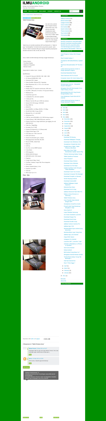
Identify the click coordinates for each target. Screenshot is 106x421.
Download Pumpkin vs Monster (72, 176)
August (66, 128)
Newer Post (26, 417)
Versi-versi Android (69, 247)
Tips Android (64, 33)
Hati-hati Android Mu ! (70, 260)
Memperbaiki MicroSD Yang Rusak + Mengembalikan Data (71, 93)
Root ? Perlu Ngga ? (69, 263)
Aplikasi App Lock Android (71, 234)
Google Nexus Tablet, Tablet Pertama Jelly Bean (71, 147)
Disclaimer (42, 11)
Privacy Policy (33, 11)
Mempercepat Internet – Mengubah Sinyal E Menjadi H (70, 84)
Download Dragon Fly (70, 217)
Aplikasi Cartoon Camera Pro (72, 224)
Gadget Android (27, 17)
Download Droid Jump (70, 219)
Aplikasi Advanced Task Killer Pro (73, 191)
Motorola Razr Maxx (69, 187)
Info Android (64, 27)
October (66, 123)
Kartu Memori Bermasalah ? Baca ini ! (71, 48)
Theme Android (65, 31)
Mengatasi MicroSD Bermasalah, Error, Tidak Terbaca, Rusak (71, 88)
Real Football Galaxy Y (67, 58)
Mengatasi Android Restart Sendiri (73, 254)
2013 (64, 114)
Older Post (56, 417)
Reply (30, 354)
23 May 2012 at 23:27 (42, 348)
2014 (64, 112)
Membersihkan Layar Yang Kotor (73, 232)
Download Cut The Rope (71, 165)
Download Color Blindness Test (72, 142)
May (65, 135)
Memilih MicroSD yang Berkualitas (70, 45)
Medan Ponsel (32, 348)
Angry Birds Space (69, 237)
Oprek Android (65, 29)
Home (25, 11)
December (67, 119)
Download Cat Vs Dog (70, 189)
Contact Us (57, 11)
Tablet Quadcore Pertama (71, 156)
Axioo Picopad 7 (68, 158)
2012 (64, 117)
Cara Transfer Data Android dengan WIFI (71, 200)
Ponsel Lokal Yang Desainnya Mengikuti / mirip (72, 207)
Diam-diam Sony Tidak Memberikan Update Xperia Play (73, 151)
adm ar (30, 358)
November (67, 121)
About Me (63, 281)
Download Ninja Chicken (70, 161)
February (66, 270)
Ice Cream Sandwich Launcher (72, 214)
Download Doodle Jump (70, 221)
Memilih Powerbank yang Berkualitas (71, 43)
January (66, 272)
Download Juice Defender (71, 163)
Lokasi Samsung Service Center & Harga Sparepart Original (70, 69)
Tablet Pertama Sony (69, 198)
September (67, 126)
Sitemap (50, 11)
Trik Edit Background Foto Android (70, 46)
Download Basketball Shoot (68, 73)
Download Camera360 (70, 181)
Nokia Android (68, 250)
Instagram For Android (70, 239)
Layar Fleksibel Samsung (71, 212)
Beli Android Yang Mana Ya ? (72, 252)
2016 (64, 107)
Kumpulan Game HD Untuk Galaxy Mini (72, 78)
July (65, 130)
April (65, 266)
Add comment (26, 367)
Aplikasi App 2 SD (69, 226)
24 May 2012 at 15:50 (38, 358)
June (65, 133)
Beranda (63, 278)
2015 (64, 110)
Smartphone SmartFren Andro (72, 204)
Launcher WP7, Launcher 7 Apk (72, 241)
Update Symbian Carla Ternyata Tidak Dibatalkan (72, 168)
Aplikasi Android (65, 18)
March (66, 268)
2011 (64, 275)
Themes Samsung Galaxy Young (73, 154)
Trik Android (64, 35)
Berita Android (65, 20)
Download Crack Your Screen (72, 171)
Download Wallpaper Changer (72, 139)
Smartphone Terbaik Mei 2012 (72, 144)
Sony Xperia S (68, 210)
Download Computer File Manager (73, 174)
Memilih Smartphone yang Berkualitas (71, 41)
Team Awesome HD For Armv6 (69, 75)
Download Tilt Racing (70, 137)
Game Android (65, 24)
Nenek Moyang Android (70, 178)
